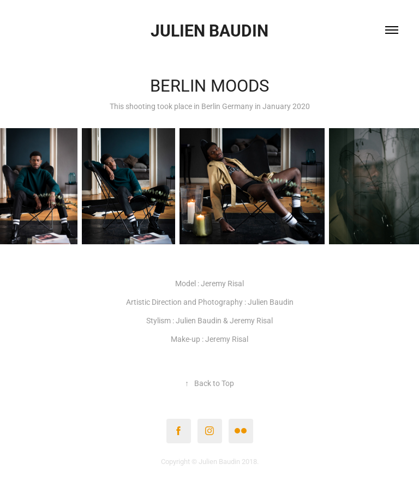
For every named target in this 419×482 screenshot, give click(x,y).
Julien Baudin (209, 30)
